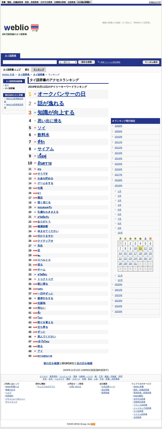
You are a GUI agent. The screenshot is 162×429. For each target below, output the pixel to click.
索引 (27, 69)
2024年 (118, 306)
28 (120, 263)
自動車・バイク (86, 376)
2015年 (118, 164)
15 (125, 253)
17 (135, 253)
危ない (41, 307)
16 (130, 253)
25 (140, 258)
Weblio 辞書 (8, 74)
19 (145, 253)
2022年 (118, 295)
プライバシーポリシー (15, 399)
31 (135, 263)
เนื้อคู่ (42, 156)
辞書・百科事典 (112, 379)
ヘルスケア (59, 379)
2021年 (118, 290)
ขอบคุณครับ (45, 207)
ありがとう (44, 221)
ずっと (41, 331)
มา (39, 193)
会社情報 (105, 390)
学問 (120, 376)
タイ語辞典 (10, 55)
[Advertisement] (104, 29)
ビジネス (44, 376)
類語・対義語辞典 (15, 2)
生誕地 (41, 303)
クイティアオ (45, 240)
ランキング (38, 69)
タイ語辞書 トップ (12, 69)
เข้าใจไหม (43, 341)
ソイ (42, 128)
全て (7, 85)
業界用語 (53, 376)
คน (39, 169)
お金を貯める (45, 178)
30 (130, 263)
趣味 (68, 379)
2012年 (118, 147)
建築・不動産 (110, 376)
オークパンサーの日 (62, 94)
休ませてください (48, 231)
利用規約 (9, 396)
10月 (120, 232)
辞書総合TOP (155, 2)
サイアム (46, 149)
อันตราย (45, 163)
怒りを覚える (45, 322)
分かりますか (45, 236)
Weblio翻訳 (138, 396)
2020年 (118, 284)
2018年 (118, 180)
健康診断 (43, 226)
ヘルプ (8, 393)
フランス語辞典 (140, 405)
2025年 (118, 311)
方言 (102, 379)
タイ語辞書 (39, 74)
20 (150, 253)
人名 (96, 379)
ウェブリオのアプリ (46, 386)
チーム (41, 269)
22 (125, 258)
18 (140, 253)
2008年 (118, 126)
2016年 (118, 169)
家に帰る (43, 283)
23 (130, 258)
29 (125, 263)
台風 (40, 188)
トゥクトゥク (45, 279)
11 (140, 248)
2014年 (118, 158)
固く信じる (44, 202)
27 (150, 258)
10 (135, 248)
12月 (120, 280)
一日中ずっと (45, 293)
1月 (119, 191)
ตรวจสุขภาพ (45, 356)
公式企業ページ (108, 386)
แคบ (40, 288)
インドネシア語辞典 (142, 408)
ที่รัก (41, 142)
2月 (119, 196)
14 (120, 253)
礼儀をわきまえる (48, 212)
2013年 (118, 153)
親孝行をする (45, 298)
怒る (40, 346)
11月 (120, 275)
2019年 (118, 185)
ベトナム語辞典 (140, 414)
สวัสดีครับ (43, 217)
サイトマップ (11, 402)
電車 (75, 376)
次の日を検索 (84, 363)
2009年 (118, 131)
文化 (45, 379)
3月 (119, 200)
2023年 (118, 300)
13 (150, 248)
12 (145, 248)
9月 (119, 228)
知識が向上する (56, 112)
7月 (119, 219)
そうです (43, 173)
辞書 (4, 2)
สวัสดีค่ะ (42, 274)
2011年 (118, 142)
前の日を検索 (51, 363)
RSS (93, 424)
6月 (119, 214)
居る (40, 264)
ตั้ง (39, 312)
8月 (119, 223)
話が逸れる (51, 103)
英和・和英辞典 (32, 2)
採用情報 (105, 393)
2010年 (118, 136)
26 (145, 258)
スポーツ (76, 379)
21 (120, 258)
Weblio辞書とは (12, 386)
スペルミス (44, 260)
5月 (119, 209)
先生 (40, 245)
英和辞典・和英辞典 (142, 393)
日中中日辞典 (46, 2)
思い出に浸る (50, 121)
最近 (40, 197)
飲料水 (43, 135)
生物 (84, 379)
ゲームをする (45, 183)
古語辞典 (72, 2)
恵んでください (47, 336)
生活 (51, 379)
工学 (101, 376)
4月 (119, 205)
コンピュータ (65, 376)
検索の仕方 (10, 390)
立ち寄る (43, 327)
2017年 (118, 174)
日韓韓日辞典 (60, 2)
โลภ (40, 317)
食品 (90, 379)
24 (135, 258)
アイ (40, 351)
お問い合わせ (75, 386)
